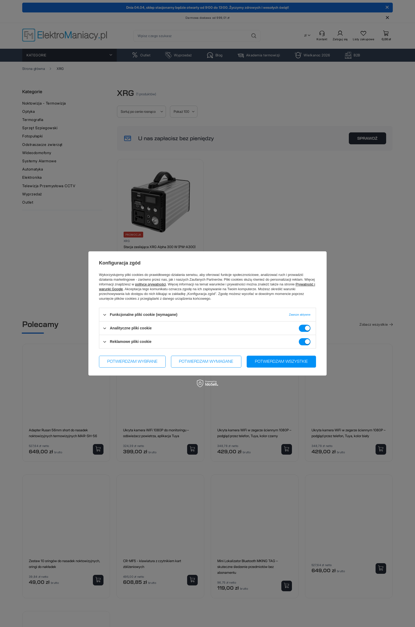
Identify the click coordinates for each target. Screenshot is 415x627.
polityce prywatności (150, 284)
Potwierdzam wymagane (206, 362)
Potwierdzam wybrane (132, 362)
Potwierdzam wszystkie (281, 362)
